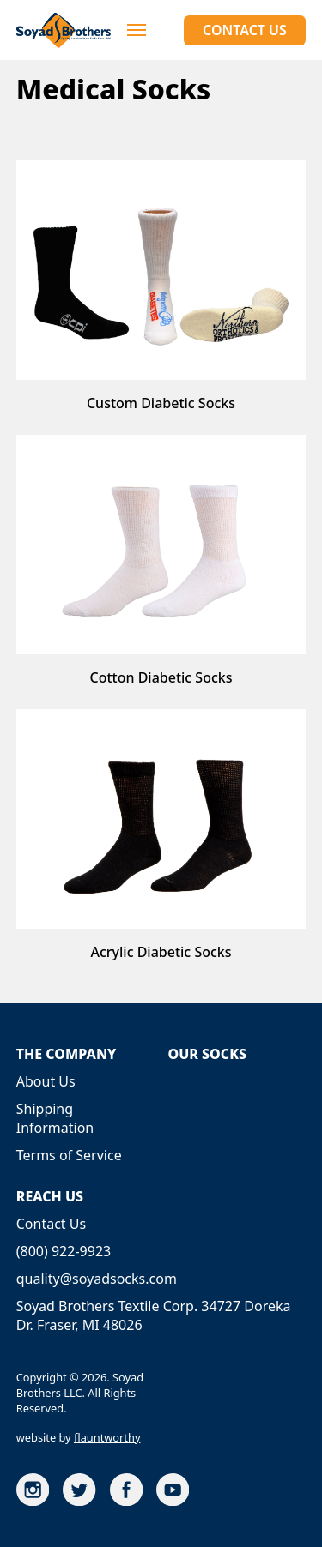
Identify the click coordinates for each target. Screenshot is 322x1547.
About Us (46, 1081)
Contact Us (245, 30)
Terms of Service (69, 1155)
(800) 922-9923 (63, 1251)
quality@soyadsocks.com (96, 1278)
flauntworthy (107, 1437)
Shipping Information (55, 1118)
